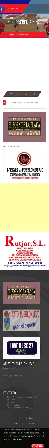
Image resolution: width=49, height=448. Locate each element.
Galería (32, 424)
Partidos (29, 418)
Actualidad (18, 424)
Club (18, 418)
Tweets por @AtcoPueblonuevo (11, 146)
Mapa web (17, 376)
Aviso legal (7, 376)
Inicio (5, 35)
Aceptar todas (37, 446)
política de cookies (28, 436)
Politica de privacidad (9, 386)
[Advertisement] (24, 64)
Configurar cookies (17, 439)
